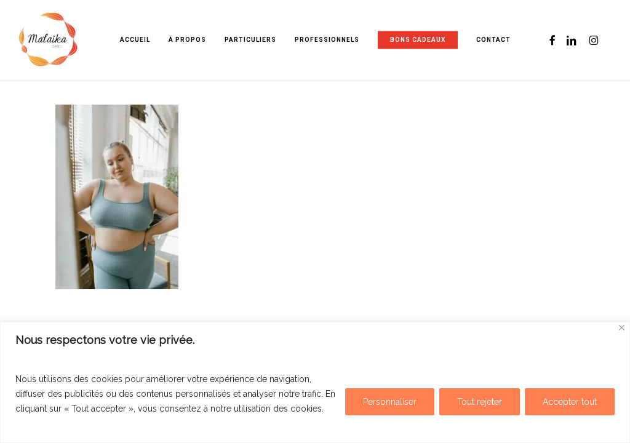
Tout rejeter (479, 402)
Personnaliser (390, 402)
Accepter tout (570, 402)
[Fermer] (621, 327)
